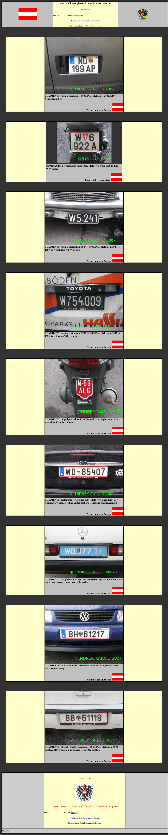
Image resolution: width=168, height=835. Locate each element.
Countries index (92, 26)
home (77, 15)
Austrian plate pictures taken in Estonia (85, 21)
